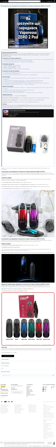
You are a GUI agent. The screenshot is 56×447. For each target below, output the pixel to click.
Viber (52, 387)
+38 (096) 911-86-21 (5, 390)
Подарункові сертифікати (30, 394)
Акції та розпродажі (5, 365)
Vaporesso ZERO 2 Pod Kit (6, 173)
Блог (2, 368)
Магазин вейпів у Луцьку (33, 411)
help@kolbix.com (14, 389)
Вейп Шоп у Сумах (18, 412)
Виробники (28, 393)
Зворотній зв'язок (29, 389)
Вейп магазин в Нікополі (5, 404)
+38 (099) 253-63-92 (4, 389)
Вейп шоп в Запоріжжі (4, 409)
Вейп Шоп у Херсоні (32, 404)
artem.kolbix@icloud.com (48, 423)
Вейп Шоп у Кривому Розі (19, 408)
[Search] (39, 1)
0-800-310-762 (3, 385)
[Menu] (1, 1)
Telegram (53, 386)
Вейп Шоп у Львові (18, 410)
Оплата (27, 388)
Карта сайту (28, 392)
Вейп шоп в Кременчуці (4, 410)
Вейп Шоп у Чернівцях (32, 408)
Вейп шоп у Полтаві (18, 411)
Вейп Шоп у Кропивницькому (19, 409)
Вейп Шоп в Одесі (3, 412)
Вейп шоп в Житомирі (4, 408)
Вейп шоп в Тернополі (18, 404)
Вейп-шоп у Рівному (32, 410)
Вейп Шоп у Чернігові (32, 409)
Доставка (27, 387)
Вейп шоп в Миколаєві (4, 411)
